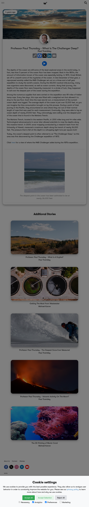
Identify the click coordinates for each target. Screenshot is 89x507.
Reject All (61, 498)
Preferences (51, 502)
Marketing (65, 502)
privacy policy (73, 489)
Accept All (29, 498)
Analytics (37, 502)
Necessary (24, 502)
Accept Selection (45, 498)
